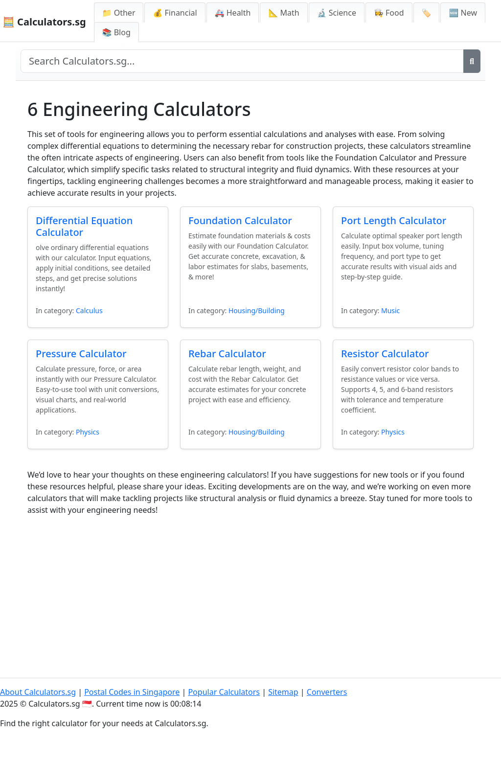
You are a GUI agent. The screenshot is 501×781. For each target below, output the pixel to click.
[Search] (471, 61)
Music (390, 310)
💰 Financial (175, 12)
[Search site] (242, 61)
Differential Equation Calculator (84, 226)
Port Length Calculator (393, 220)
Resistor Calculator (385, 353)
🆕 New (463, 12)
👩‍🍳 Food (389, 12)
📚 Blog (116, 32)
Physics (87, 431)
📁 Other (119, 12)
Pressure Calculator (81, 353)
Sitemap (283, 692)
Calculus (89, 310)
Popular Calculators (224, 692)
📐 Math (283, 12)
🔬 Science (336, 12)
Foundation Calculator (240, 220)
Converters (327, 692)
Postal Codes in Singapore (132, 692)
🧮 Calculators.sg (44, 21)
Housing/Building (256, 310)
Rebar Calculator (227, 353)
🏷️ (427, 12)
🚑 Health (233, 12)
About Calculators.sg (38, 692)
